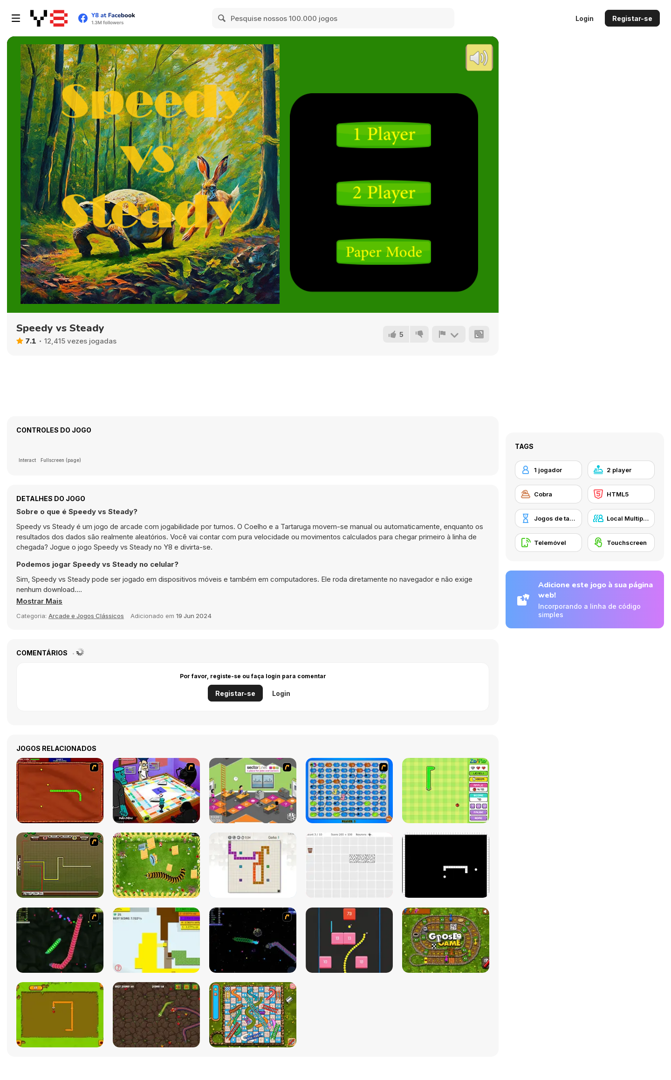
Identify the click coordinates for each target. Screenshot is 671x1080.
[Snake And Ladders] (252, 1014)
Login (584, 18)
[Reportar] (449, 334)
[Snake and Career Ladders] (252, 790)
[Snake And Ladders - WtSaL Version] (349, 790)
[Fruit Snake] (445, 790)
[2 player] (621, 470)
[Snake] (59, 1014)
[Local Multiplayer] (621, 518)
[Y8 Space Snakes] (252, 940)
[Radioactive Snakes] (59, 790)
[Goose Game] (445, 940)
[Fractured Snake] (445, 865)
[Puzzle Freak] (156, 790)
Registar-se (632, 18)
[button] (39, 601)
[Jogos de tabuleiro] (548, 518)
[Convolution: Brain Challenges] (349, 865)
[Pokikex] (156, 865)
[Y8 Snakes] (59, 940)
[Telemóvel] (548, 542)
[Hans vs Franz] (59, 865)
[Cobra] (548, 494)
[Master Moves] (252, 865)
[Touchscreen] (621, 542)
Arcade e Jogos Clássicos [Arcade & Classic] (86, 615)
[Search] (222, 18)
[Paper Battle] (156, 940)
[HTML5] (621, 494)
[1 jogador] (548, 470)
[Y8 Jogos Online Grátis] (49, 18)
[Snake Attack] (156, 1014)
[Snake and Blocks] (349, 940)
